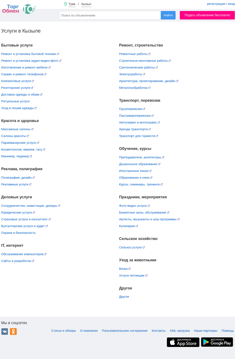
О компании (89, 330)
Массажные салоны (17, 129)
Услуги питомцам (133, 275)
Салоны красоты (15, 136)
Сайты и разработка (17, 261)
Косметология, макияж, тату (23, 149)
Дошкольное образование (139, 164)
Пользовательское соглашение (125, 330)
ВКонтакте (4, 331)
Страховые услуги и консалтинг (26, 219)
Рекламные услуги (16, 184)
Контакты (159, 330)
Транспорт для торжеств (138, 136)
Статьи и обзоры (63, 330)
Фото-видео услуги (134, 205)
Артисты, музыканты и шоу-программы (149, 219)
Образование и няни (135, 177)
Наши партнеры (205, 330)
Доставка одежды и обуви (21, 94)
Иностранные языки (135, 171)
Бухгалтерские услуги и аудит (24, 226)
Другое (124, 296)
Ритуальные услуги (15, 101)
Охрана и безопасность (18, 232)
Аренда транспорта (135, 129)
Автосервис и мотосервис (139, 122)
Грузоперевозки (132, 109)
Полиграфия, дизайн (18, 177)
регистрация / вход (221, 3)
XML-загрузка (180, 330)
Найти (168, 15)
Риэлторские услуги (17, 87)
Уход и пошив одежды (19, 108)
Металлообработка (134, 87)
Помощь (228, 330)
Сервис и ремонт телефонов (24, 74)
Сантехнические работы (138, 67)
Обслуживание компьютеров (24, 254)
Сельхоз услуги (132, 247)
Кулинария (128, 226)
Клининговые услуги (17, 81)
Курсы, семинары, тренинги (141, 184)
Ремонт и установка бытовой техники (30, 54)
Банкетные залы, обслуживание (144, 212)
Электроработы (132, 74)
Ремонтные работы (134, 54)
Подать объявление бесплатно (207, 15)
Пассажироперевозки (136, 115)
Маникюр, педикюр (16, 156)
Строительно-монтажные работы (145, 60)
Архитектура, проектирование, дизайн (148, 81)
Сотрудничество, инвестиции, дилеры (30, 205)
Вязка (125, 268)
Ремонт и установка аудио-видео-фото (31, 60)
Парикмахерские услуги (20, 142)
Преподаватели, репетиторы (141, 157)
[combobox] (117, 15)
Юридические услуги (18, 212)
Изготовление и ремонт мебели (26, 67)
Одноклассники (13, 331)
